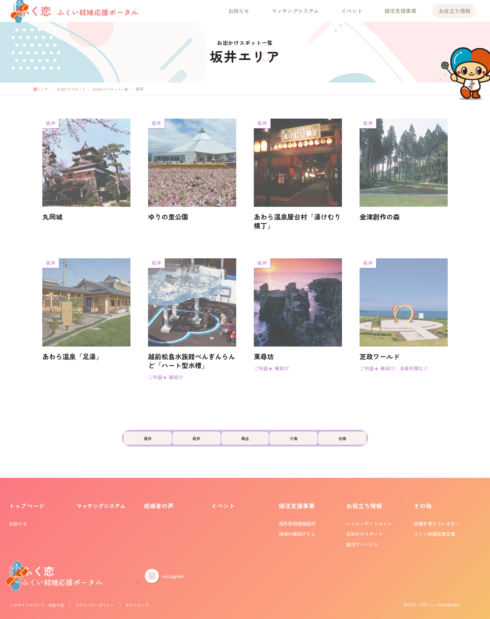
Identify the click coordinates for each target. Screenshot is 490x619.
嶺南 (363, 442)
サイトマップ (151, 606)
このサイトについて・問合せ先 (41, 606)
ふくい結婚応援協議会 (439, 606)
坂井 (185, 442)
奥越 (245, 442)
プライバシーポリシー (105, 606)
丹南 (305, 442)
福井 (127, 442)
